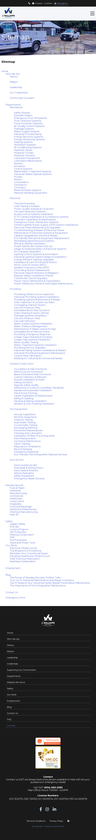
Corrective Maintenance (27, 441)
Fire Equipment (18, 409)
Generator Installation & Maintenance (35, 219)
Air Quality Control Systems (29, 126)
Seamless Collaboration (23, 561)
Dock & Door (17, 460)
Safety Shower (22, 112)
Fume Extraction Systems (28, 123)
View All (14, 514)
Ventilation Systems (25, 144)
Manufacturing (18, 493)
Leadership (16, 87)
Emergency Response (26, 451)
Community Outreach (22, 98)
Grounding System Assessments (32, 270)
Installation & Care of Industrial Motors (35, 262)
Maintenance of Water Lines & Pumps (35, 329)
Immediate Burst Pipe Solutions (32, 310)
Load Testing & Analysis (26, 206)
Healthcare (16, 498)
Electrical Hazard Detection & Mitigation (36, 273)
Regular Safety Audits (26, 385)
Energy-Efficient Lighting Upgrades (34, 259)
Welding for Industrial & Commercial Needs (38, 358)
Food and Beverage (21, 506)
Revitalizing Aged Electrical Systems (34, 241)
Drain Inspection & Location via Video (34, 302)
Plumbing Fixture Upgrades (29, 347)
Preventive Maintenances (28, 430)
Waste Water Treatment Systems (32, 171)
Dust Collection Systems (27, 120)
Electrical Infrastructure (23, 548)
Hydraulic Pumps (23, 152)
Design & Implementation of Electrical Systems (40, 249)
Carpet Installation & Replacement (33, 395)
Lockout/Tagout (19, 529)
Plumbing (15, 289)
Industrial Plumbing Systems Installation (36, 297)
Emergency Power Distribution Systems (36, 222)
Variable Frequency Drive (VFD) (31, 267)
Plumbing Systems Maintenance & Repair (37, 299)
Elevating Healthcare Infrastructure (30, 556)
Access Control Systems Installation (33, 214)
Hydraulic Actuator (24, 155)
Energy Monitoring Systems (29, 139)
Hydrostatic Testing (25, 422)
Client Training (22, 443)
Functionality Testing (25, 425)
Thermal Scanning (24, 203)
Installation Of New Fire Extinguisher (34, 435)
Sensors (18, 163)
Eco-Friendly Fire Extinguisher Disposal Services (40, 454)
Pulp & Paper (17, 488)
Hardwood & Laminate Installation (33, 390)
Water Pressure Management (30, 326)
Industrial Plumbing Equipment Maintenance (39, 353)
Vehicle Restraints (24, 473)
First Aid (14, 526)
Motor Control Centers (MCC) (30, 265)
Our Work (11, 545)
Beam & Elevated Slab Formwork (32, 374)
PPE (12, 537)
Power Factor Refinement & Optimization (37, 281)
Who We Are (13, 74)
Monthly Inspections (25, 417)
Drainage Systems (24, 128)
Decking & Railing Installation (30, 401)
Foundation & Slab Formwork (30, 369)
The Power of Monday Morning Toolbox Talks (35, 577)
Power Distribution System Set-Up (33, 246)
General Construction (22, 363)
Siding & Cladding (23, 398)
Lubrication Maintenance (28, 160)
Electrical (15, 198)
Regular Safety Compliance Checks (33, 275)
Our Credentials (19, 92)
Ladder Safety (17, 524)
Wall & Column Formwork (28, 371)
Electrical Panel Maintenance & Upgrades (37, 227)
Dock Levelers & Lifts (25, 465)
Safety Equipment (24, 476)
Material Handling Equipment (30, 193)
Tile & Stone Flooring (25, 393)
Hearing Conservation (22, 534)
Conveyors (20, 187)
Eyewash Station (23, 115)
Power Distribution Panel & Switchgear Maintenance (43, 283)
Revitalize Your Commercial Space (29, 553)
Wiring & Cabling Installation (29, 243)
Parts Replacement (25, 438)
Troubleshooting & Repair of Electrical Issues (39, 230)
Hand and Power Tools (22, 542)
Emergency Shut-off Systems (30, 118)
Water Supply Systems (26, 131)
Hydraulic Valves (23, 150)
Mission (14, 82)
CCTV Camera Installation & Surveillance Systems (41, 217)
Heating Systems (23, 142)
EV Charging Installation (27, 251)
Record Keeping (23, 449)
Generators (20, 185)
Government (17, 501)
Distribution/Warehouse (23, 509)
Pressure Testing (23, 419)
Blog (8, 575)
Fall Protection (18, 532)
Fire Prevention (18, 540)
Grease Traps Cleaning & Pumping (33, 337)
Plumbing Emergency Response (32, 334)
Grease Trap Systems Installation (32, 339)
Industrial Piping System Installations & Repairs (40, 350)
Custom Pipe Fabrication (27, 355)
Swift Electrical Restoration (25, 558)
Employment (13, 568)
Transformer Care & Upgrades (30, 278)
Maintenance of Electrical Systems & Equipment (41, 233)
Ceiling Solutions (23, 382)
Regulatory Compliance (27, 446)
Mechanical (16, 107)
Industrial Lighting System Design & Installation (40, 257)
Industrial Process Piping (28, 134)
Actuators (19, 166)
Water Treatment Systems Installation (35, 345)
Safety (9, 521)
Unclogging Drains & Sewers (29, 305)
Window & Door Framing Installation (34, 403)
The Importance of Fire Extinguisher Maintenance (38, 585)
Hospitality (15, 504)
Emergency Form (15, 597)
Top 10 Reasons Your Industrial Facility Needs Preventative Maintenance (50, 583)
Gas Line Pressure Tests (27, 307)
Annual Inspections (24, 414)
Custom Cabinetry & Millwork (30, 377)
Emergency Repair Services (29, 478)
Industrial (15, 490)
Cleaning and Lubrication (28, 433)
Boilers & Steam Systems (27, 190)
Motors (18, 179)
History (14, 76)
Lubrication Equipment (27, 158)
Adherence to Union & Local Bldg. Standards (39, 387)
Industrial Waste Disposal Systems (33, 174)
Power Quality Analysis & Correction (34, 209)
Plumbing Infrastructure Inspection (34, 294)
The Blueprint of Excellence (25, 550)
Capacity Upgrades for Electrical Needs (35, 235)
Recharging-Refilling (25, 427)
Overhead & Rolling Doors (28, 468)
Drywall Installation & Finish (29, 379)
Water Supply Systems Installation (33, 323)
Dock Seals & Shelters (26, 470)
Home (4, 71)
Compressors (21, 182)
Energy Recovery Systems (28, 136)
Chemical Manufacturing (24, 512)
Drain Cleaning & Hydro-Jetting (31, 313)
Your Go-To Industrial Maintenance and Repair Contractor (42, 580)
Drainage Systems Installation (30, 315)
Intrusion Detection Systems (30, 211)
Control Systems (23, 168)
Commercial (16, 496)
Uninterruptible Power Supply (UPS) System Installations (46, 225)
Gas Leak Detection (25, 321)
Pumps (18, 177)
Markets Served (14, 485)
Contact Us (12, 592)
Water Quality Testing (26, 342)
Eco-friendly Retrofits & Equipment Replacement (41, 238)
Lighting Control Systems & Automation (36, 254)
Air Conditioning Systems (27, 147)
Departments (13, 104)
